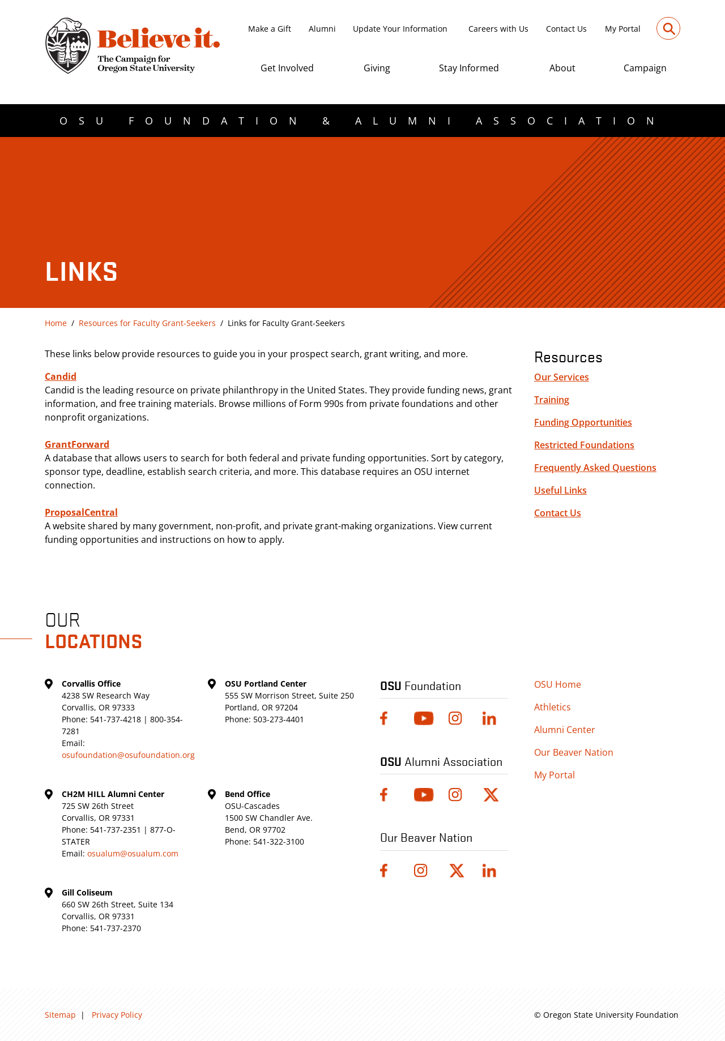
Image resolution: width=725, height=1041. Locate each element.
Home (56, 323)
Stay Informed (469, 68)
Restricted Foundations (584, 445)
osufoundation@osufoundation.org (128, 754)
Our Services (561, 377)
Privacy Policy (117, 1014)
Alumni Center (564, 729)
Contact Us (566, 28)
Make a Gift (269, 28)
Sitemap (60, 1014)
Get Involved (287, 68)
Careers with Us (498, 28)
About (562, 68)
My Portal (623, 28)
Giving (377, 68)
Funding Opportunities (583, 422)
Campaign (645, 68)
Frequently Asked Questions (595, 467)
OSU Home (557, 684)
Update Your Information (400, 28)
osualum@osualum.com (132, 853)
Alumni (322, 28)
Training (551, 399)
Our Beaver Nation (573, 752)
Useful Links (560, 490)
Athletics (552, 707)
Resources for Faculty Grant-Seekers (147, 323)
